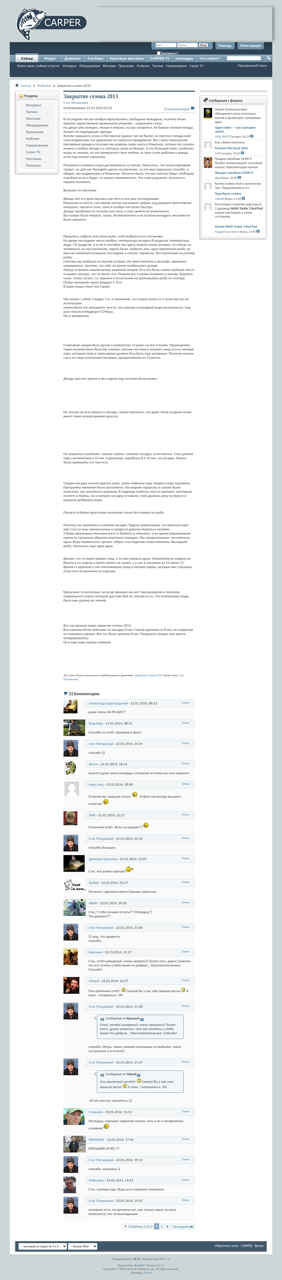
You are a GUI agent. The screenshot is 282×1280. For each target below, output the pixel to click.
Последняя (183, 1226)
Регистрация (250, 46)
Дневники (73, 59)
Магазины (33, 159)
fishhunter (96, 1180)
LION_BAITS (222, 136)
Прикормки (126, 66)
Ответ (186, 702)
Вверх (259, 1245)
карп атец (96, 784)
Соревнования (176, 66)
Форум (49, 59)
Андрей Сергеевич (227, 232)
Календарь (185, 59)
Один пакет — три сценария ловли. (235, 129)
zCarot (147, 1272)
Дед (217, 178)
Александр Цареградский (108, 703)
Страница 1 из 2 (140, 1226)
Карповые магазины (127, 59)
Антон (93, 764)
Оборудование (89, 66)
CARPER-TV (160, 59)
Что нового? (210, 59)
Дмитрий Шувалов (103, 859)
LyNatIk (219, 199)
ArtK (217, 153)
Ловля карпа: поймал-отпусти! (38, 66)
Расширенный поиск (252, 65)
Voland (94, 981)
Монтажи (109, 66)
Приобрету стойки (228, 194)
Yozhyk (94, 882)
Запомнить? (167, 53)
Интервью (69, 66)
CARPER (246, 1245)
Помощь (225, 46)
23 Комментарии (177, 109)
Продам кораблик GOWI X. (234, 173)
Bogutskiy (96, 723)
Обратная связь (227, 1245)
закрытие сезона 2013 (149, 675)
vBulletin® (139, 1265)
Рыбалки (143, 66)
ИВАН (93, 903)
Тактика (157, 66)
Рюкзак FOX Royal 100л (231, 148)
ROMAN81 (96, 1139)
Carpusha (96, 1112)
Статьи (27, 59)
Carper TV (196, 66)
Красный (95, 952)
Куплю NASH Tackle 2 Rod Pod (236, 226)
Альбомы (95, 59)
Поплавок (33, 165)
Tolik (92, 815)
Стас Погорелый (101, 744)
